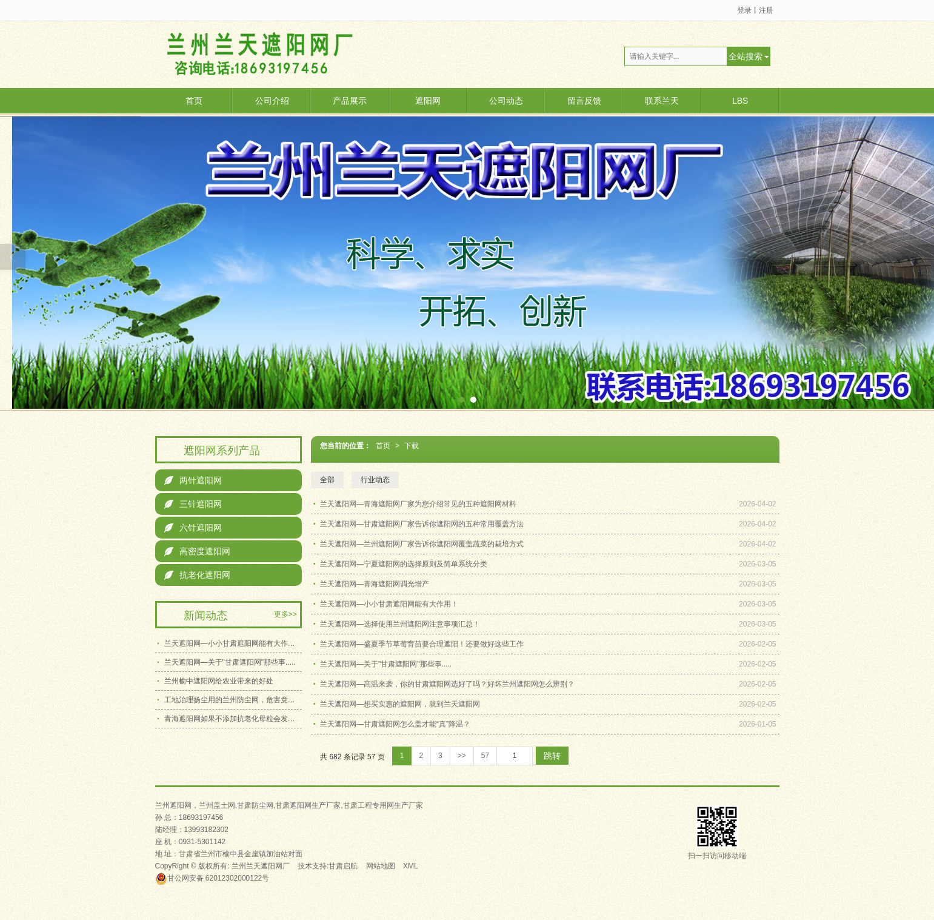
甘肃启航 (343, 866)
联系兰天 (662, 101)
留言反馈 (584, 101)
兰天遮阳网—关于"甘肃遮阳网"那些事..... (386, 664)
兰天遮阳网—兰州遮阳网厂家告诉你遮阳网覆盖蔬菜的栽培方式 (422, 544)
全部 (327, 479)
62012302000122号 (212, 878)
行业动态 (375, 479)
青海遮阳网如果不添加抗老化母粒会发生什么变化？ (233, 718)
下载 (411, 446)
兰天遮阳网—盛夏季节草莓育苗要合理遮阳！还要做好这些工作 (422, 644)
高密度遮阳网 (197, 551)
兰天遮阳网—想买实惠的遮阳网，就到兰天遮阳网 (400, 704)
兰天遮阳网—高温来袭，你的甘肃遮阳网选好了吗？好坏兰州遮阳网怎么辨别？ (447, 684)
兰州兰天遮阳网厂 (261, 866)
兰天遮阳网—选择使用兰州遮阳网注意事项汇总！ (400, 624)
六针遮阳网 (193, 527)
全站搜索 (745, 56)
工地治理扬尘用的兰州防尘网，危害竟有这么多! (233, 700)
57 (485, 755)
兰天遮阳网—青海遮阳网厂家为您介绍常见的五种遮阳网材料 (418, 504)
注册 (766, 10)
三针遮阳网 (193, 504)
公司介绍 (272, 101)
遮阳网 (428, 101)
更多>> (285, 614)
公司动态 (506, 101)
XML (410, 866)
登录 (744, 10)
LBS (740, 101)
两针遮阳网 (193, 480)
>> (462, 755)
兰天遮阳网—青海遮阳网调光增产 (374, 584)
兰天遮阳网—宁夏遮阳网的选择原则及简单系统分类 (403, 564)
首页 (193, 101)
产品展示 (350, 101)
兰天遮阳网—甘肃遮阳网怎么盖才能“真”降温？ (395, 724)
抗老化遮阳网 (197, 575)
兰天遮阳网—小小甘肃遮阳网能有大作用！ (389, 604)
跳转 (552, 756)
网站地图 (380, 866)
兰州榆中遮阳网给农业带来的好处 (218, 681)
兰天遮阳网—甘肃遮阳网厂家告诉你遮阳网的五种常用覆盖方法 (422, 524)
